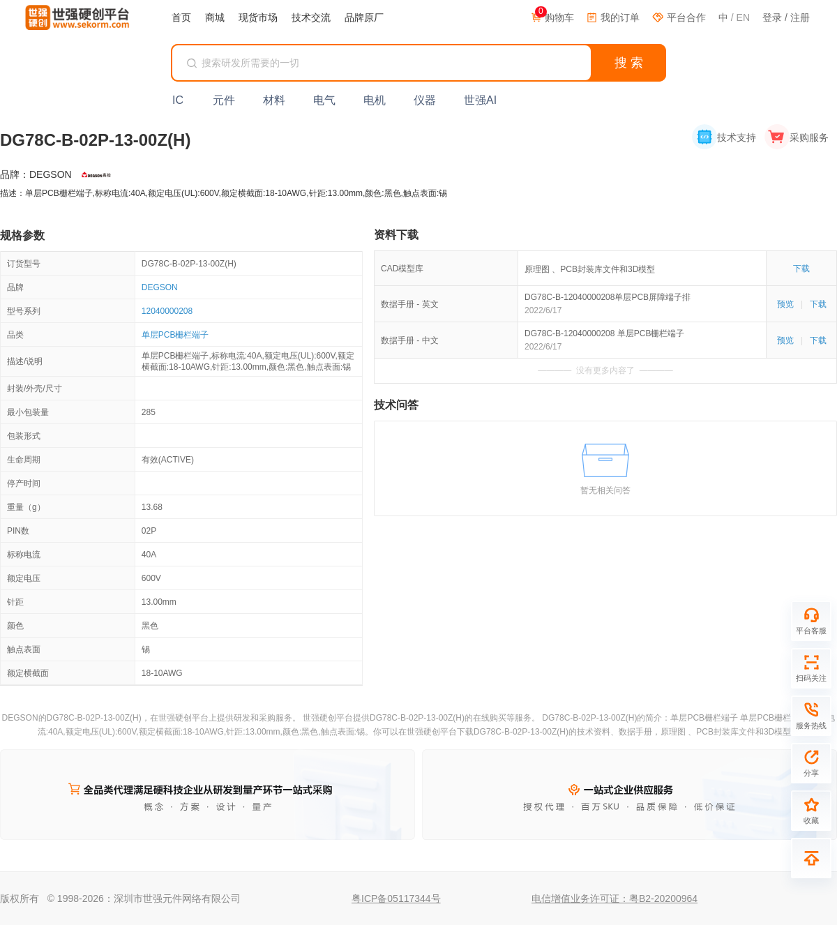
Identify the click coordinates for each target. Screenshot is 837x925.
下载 (801, 268)
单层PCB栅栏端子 (175, 335)
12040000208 (167, 311)
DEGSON (160, 287)
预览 (785, 304)
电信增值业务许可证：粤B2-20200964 (614, 898)
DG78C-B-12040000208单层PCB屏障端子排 (608, 297)
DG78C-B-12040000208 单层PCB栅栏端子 (604, 333)
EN (743, 17)
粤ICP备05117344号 (396, 898)
